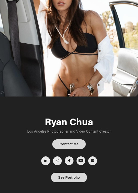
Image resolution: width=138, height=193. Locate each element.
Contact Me (69, 144)
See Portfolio (69, 177)
